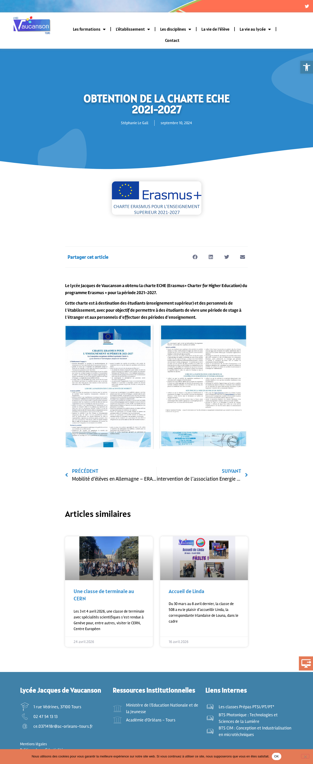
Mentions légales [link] (33, 744)
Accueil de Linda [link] (186, 591)
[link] (306, 67)
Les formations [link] (89, 30)
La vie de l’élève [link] (215, 30)
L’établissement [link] (133, 30)
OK (276, 756)
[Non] (305, 756)
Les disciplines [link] (175, 30)
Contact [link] (172, 41)
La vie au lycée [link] (255, 30)
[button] (194, 257)
